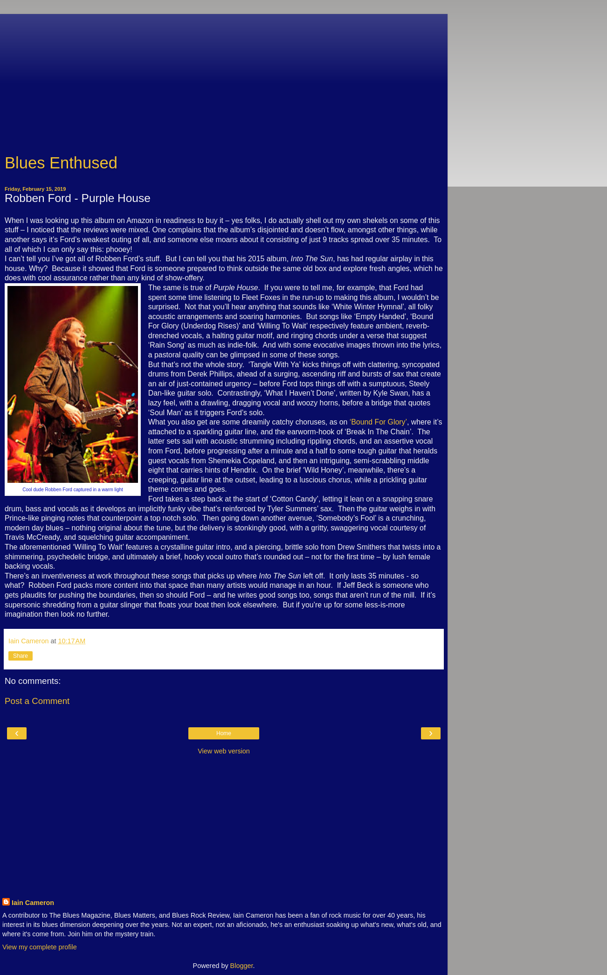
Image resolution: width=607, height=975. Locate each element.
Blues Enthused (61, 163)
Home (223, 733)
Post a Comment (37, 701)
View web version (224, 751)
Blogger (241, 965)
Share (20, 656)
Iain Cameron (33, 902)
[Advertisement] (224, 79)
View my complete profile (39, 947)
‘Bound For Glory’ (378, 422)
